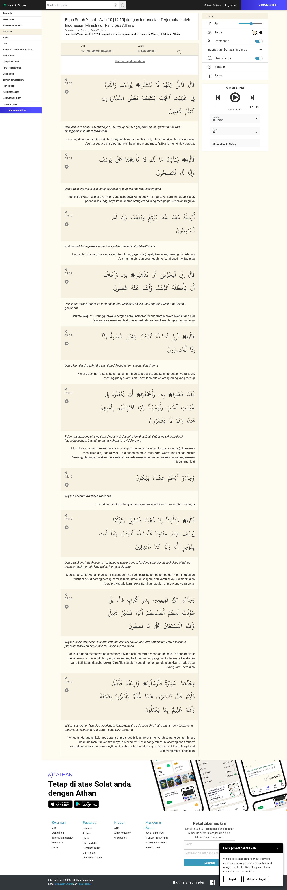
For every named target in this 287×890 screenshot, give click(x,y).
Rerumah (7, 13)
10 (214, 132)
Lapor (215, 75)
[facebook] (211, 884)
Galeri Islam (8, 74)
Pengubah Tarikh (11, 61)
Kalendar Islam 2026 (13, 25)
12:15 (68, 393)
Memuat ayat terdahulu (130, 61)
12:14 (68, 335)
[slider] (251, 23)
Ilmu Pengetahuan (12, 68)
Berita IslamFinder (12, 98)
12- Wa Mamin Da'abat (96, 51)
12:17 (68, 519)
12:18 (68, 598)
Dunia (55, 847)
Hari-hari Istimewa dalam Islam (18, 49)
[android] (86, 804)
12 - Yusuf (218, 120)
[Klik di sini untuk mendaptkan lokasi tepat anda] (115, 5)
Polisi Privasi (84, 883)
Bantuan (217, 67)
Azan (116, 827)
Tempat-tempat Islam (13, 80)
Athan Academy (122, 832)
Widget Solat (120, 837)
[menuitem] (213, 5)
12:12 (68, 216)
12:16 (68, 476)
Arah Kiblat (8, 55)
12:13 (68, 273)
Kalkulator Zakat (11, 92)
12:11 (68, 158)
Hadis (5, 37)
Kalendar (87, 828)
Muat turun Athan (14, 110)
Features (89, 823)
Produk (119, 822)
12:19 (68, 682)
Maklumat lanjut (256, 879)
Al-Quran (7, 31)
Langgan (209, 862)
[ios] (60, 804)
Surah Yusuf (97, 30)
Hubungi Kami (10, 104)
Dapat (232, 879)
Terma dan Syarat (63, 883)
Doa (5, 43)
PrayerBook (8, 86)
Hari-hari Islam (90, 843)
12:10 (68, 83)
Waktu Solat (9, 19)
